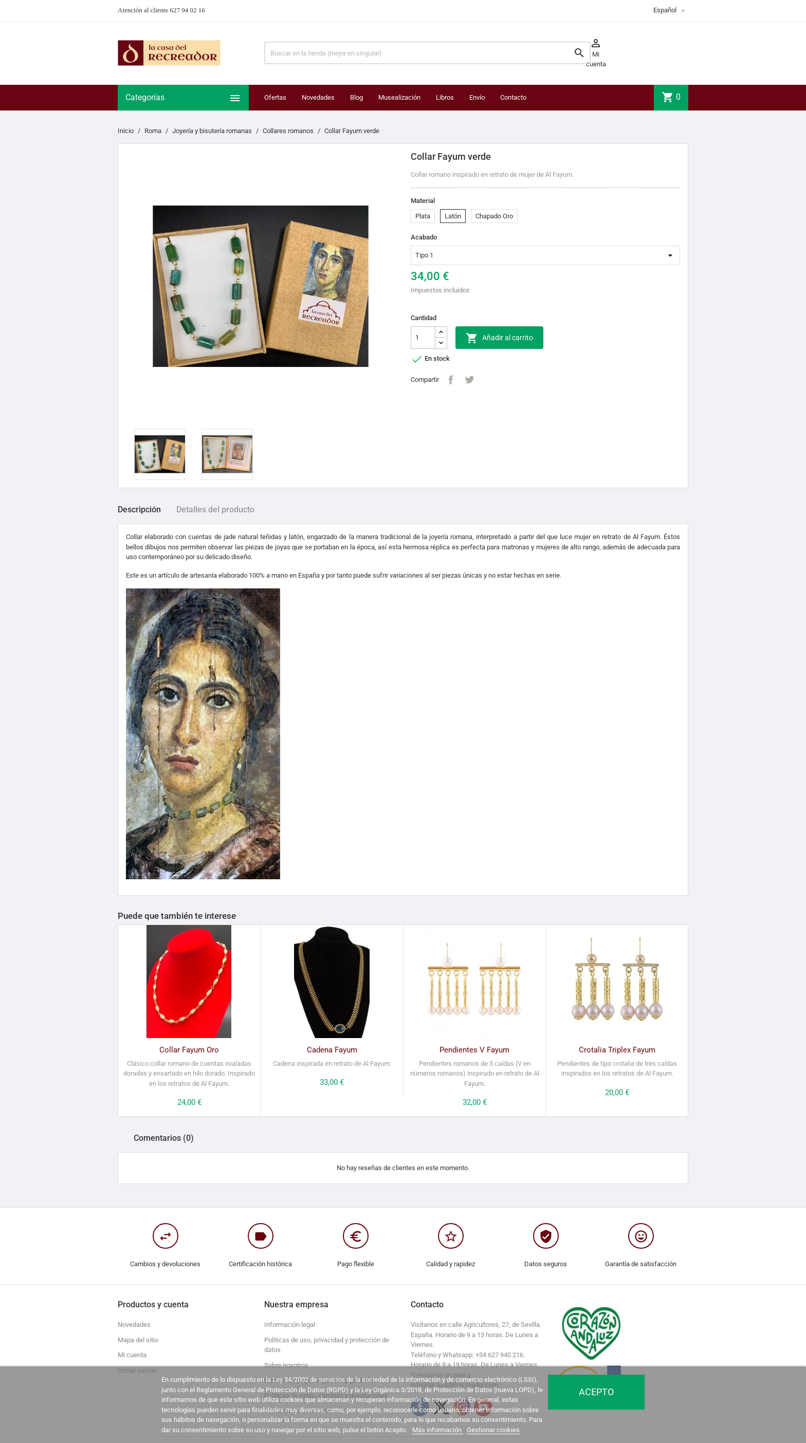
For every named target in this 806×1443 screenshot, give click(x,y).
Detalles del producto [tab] (215, 509)
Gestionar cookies (493, 1430)
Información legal (289, 1324)
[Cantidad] (423, 337)
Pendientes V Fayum (474, 1049)
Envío (477, 97)
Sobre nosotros (286, 1365)
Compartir (451, 380)
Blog (356, 97)
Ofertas (275, 97)
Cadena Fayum (332, 1049)
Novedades (318, 97)
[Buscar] (427, 53)
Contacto (513, 97)
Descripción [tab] (139, 509)
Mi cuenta (132, 1355)
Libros (445, 97)
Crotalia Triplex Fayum (617, 1049)
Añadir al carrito (499, 338)
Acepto (596, 1391)
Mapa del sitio (138, 1340)
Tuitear (469, 380)
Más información (437, 1430)
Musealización (399, 97)
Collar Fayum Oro (189, 1049)
